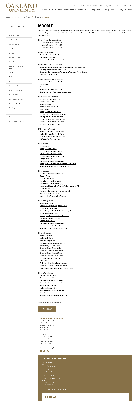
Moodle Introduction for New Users (51, 55)
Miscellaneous (13, 94)
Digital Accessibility (15, 77)
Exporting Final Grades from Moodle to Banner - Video (56, 268)
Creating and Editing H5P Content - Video (52, 136)
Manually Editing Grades (47, 241)
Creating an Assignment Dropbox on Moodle (53, 206)
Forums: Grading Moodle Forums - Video (52, 156)
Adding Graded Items (46, 238)
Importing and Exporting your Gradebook (52, 243)
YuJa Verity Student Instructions (50, 194)
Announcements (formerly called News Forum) (54, 82)
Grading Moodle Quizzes (47, 189)
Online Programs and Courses (16, 108)
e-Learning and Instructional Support (18, 17)
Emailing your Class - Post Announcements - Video (56, 92)
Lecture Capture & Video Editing (16, 67)
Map (84, 6)
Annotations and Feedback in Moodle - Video (54, 228)
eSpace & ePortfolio (15, 57)
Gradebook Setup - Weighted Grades (51, 253)
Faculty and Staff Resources (16, 26)
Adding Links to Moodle (47, 104)
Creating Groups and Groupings (49, 278)
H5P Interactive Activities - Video (50, 139)
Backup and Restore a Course (49, 75)
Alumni (113, 9)
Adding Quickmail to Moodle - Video (51, 89)
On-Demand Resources (16, 86)
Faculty (106, 9)
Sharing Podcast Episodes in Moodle (51, 117)
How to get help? (14, 35)
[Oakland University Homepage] (21, 7)
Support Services (12, 31)
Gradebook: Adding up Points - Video (51, 251)
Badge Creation (45, 293)
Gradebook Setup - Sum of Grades (50, 248)
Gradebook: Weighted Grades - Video (51, 256)
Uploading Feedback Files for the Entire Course (54, 216)
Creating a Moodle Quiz (47, 179)
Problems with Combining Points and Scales (54, 263)
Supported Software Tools (15, 99)
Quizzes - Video (45, 176)
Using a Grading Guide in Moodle (50, 218)
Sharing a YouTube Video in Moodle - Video (53, 119)
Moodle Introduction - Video (48, 57)
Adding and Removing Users (48, 288)
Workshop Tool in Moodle (48, 285)
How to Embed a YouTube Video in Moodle (53, 114)
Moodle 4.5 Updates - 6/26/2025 (52, 43)
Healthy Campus (95, 9)
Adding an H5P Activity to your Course (52, 131)
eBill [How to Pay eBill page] (80, 6)
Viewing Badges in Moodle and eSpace (52, 290)
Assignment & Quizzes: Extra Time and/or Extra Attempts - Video (60, 186)
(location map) (44, 327)
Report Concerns (110, 6)
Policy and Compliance (14, 103)
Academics (46, 9)
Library (75, 6)
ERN (125, 6)
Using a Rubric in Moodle (47, 159)
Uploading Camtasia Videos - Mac (50, 124)
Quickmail (43, 87)
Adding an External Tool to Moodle (50, 112)
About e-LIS (11, 112)
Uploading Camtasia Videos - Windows (52, 122)
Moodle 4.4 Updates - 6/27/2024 (52, 45)
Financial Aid (57, 9)
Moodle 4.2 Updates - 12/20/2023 (52, 48)
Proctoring (12, 81)
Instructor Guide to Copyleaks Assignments (53, 226)
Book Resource (45, 109)
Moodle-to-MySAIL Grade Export (50, 246)
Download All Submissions (48, 208)
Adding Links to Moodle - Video (49, 107)
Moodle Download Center (48, 275)
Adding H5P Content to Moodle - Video (52, 134)
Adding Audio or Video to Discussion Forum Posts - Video (58, 164)
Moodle (89, 6)
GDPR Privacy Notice (14, 117)
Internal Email (44, 84)
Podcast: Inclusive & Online (16, 121)
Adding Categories (46, 236)
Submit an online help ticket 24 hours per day (53, 348)
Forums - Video (45, 146)
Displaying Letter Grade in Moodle (50, 258)
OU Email (101, 6)
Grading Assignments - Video (49, 213)
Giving (120, 9)
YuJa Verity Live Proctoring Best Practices (53, 196)
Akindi (11, 72)
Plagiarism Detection (15, 90)
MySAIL (95, 6)
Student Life (82, 9)
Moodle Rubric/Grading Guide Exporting (52, 161)
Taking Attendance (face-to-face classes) (53, 283)
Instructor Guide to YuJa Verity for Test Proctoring (55, 191)
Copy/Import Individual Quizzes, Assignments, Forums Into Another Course (63, 72)
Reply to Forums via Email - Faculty (51, 151)
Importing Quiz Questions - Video (50, 181)
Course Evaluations (15, 44)
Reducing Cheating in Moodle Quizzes (52, 173)
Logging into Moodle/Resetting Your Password (54, 60)
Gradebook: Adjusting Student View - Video (53, 266)
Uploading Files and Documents (50, 99)
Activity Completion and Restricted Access (53, 295)
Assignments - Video (46, 203)
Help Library (38, 17)
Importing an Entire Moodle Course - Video (53, 70)
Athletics (128, 9)
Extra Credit (43, 261)
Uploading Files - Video (47, 102)
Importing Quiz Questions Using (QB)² (51, 184)
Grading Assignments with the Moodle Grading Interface (57, 211)
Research (119, 6)
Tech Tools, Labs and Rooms (18, 40)
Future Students (70, 9)
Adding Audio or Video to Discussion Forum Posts (55, 166)
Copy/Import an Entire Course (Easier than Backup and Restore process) (62, 67)
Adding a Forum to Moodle (48, 149)
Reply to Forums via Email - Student (51, 154)
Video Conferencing (15, 62)
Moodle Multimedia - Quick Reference (51, 280)
